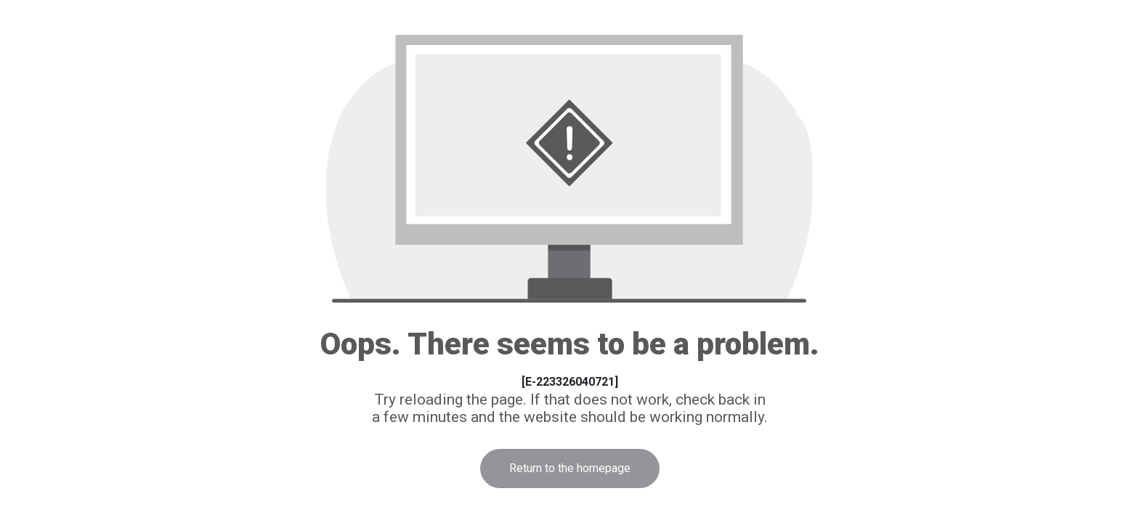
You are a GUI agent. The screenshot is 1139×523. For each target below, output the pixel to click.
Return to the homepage (570, 468)
